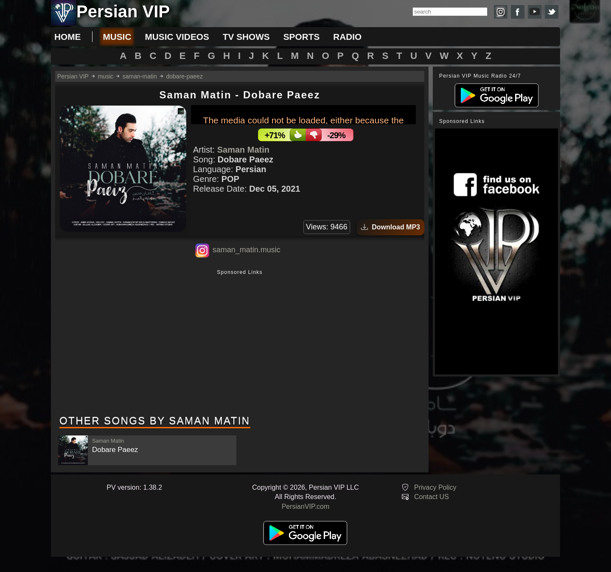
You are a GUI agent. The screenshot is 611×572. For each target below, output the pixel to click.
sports (301, 37)
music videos (177, 37)
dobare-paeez (184, 76)
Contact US (431, 496)
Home (67, 37)
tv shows (246, 37)
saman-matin (140, 76)
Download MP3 (390, 227)
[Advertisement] (239, 343)
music (117, 37)
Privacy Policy (435, 487)
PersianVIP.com (306, 506)
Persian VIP (73, 76)
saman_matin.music (246, 250)
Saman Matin (243, 149)
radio (347, 37)
